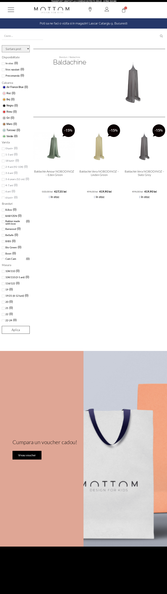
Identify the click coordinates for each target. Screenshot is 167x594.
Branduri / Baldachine (69, 57)
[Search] (161, 36)
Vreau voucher (26, 460)
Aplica (16, 330)
